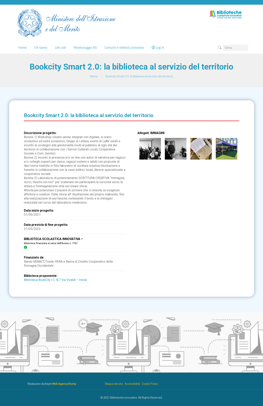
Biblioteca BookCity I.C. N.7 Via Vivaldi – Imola (55, 280)
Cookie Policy (150, 383)
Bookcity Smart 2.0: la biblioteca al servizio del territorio (139, 76)
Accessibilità (132, 383)
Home (93, 76)
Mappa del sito (114, 383)
